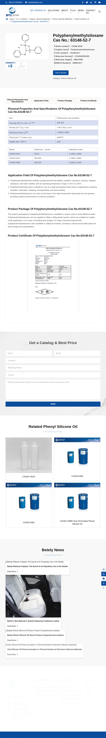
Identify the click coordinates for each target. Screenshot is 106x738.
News (88, 695)
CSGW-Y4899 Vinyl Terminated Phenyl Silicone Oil (77, 524)
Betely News (53, 548)
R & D (88, 691)
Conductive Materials (43, 695)
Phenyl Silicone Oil (81, 19)
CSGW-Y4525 (28, 479)
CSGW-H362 (29, 524)
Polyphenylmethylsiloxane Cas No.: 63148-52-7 (30, 21)
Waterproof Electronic (69, 703)
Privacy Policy (98, 737)
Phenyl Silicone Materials (62, 19)
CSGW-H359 (77, 478)
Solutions (66, 680)
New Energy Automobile (70, 695)
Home (11, 19)
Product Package (67, 101)
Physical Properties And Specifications (19, 101)
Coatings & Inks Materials (45, 691)
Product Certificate (90, 101)
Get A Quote (60, 73)
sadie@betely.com (35, 2)
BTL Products (21, 19)
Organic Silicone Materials (39, 19)
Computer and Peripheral (71, 691)
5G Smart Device (67, 687)
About (88, 687)
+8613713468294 (15, 2)
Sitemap (87, 737)
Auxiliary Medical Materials (72, 699)
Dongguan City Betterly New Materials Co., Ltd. (30, 737)
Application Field (43, 101)
